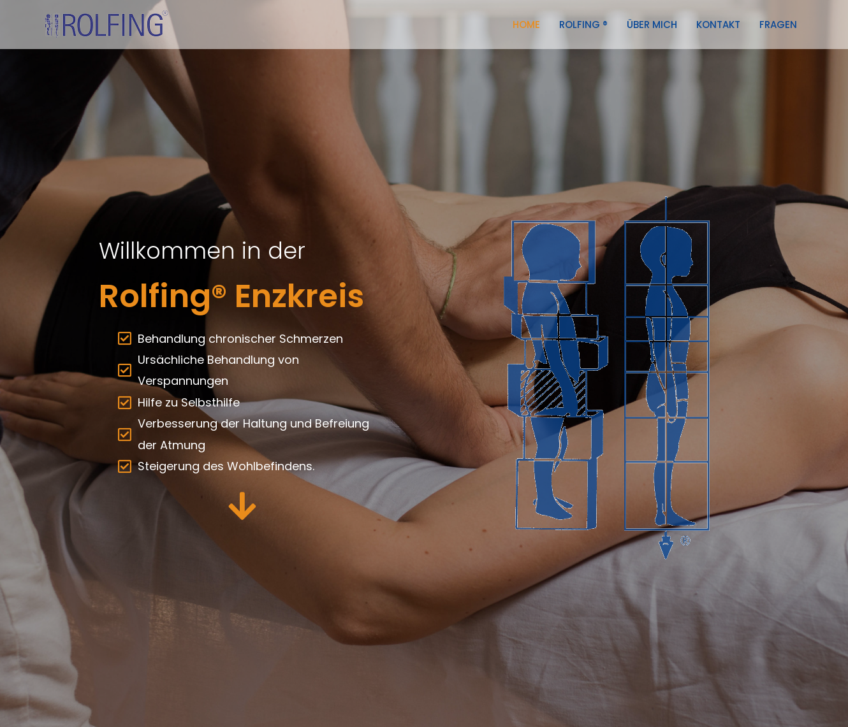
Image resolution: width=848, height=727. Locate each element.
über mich (652, 24)
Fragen (778, 24)
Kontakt (718, 24)
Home (526, 24)
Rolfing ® (583, 24)
